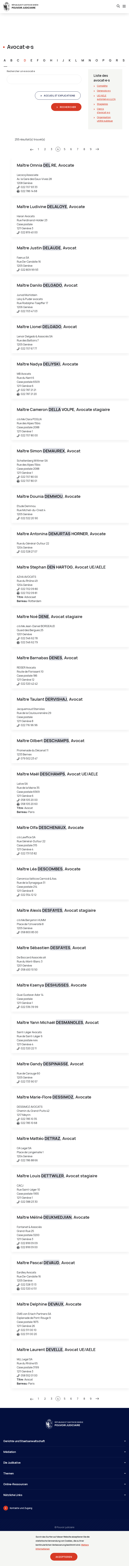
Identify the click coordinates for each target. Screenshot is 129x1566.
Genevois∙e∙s (104, 90)
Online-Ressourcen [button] (64, 1484)
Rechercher (67, 107)
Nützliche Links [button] (64, 1495)
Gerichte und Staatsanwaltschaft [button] (64, 1441)
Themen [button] (64, 1473)
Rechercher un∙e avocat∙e (21, 71)
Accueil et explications (59, 95)
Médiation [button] (64, 1452)
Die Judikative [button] (64, 1462)
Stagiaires (102, 104)
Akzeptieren (64, 1558)
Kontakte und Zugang (21, 1508)
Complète (102, 85)
